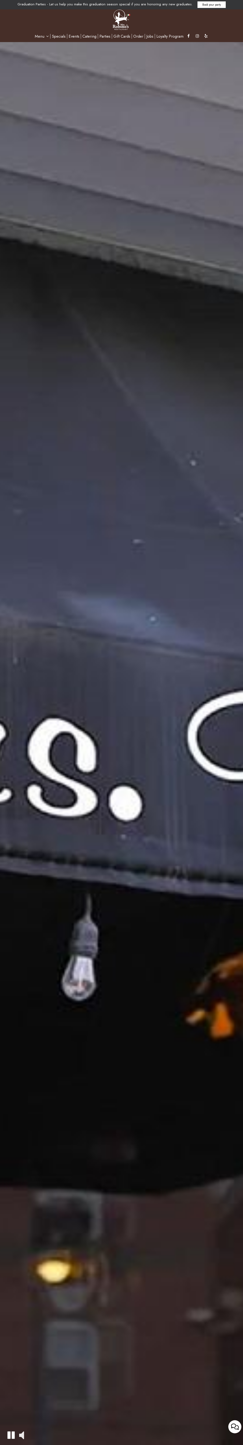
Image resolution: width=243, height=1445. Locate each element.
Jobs (149, 36)
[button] (11, 1435)
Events (74, 36)
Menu (42, 36)
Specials (59, 36)
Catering (89, 36)
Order (138, 36)
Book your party (211, 5)
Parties (104, 36)
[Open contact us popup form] (234, 1433)
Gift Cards (121, 36)
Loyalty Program (169, 36)
